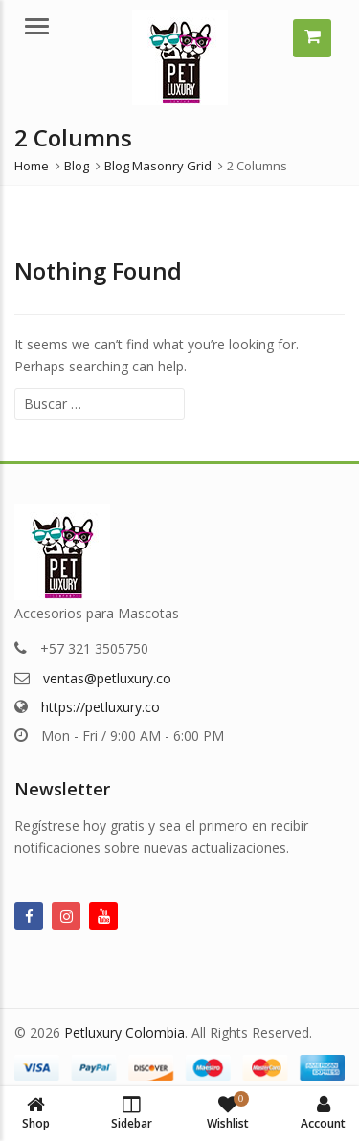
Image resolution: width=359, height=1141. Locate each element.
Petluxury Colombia (124, 1032)
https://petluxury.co (100, 707)
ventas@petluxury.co (107, 678)
